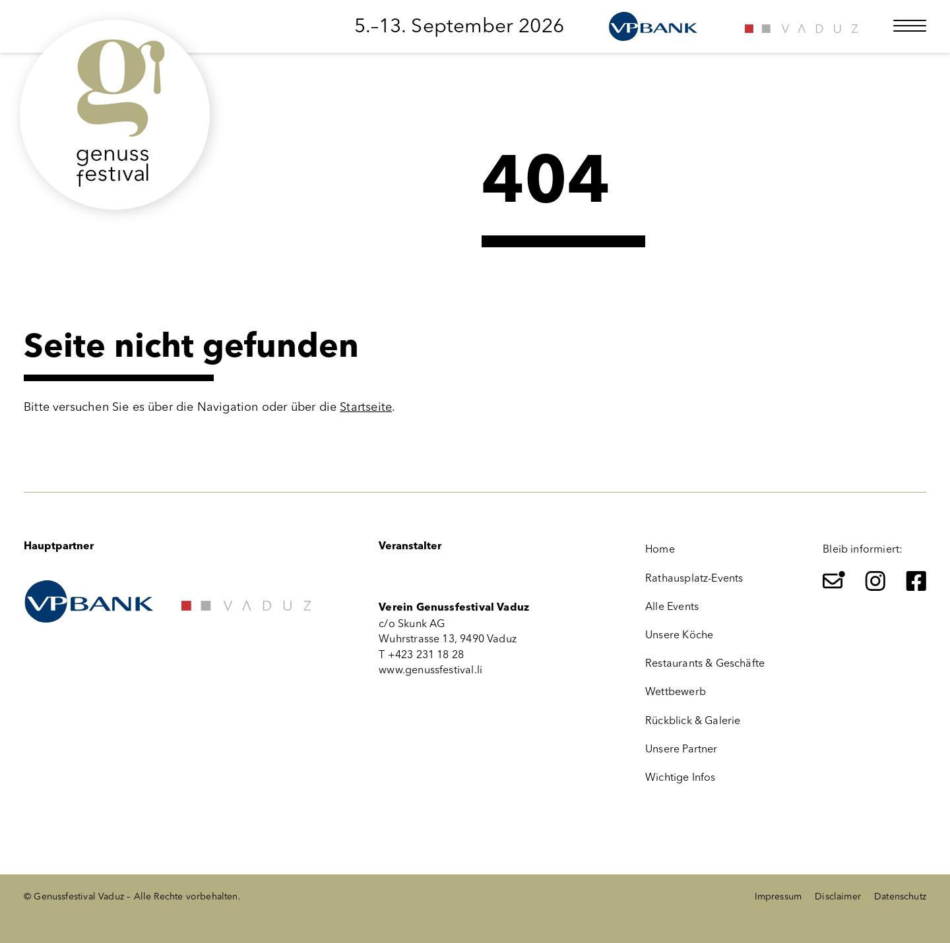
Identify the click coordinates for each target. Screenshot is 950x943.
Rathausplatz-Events (694, 578)
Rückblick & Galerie (692, 720)
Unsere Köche (679, 634)
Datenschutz (900, 896)
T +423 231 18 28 (421, 654)
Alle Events (672, 606)
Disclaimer (838, 896)
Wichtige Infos (680, 777)
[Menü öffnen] (909, 26)
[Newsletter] (834, 581)
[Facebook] (916, 581)
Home (660, 549)
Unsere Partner (681, 749)
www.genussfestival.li (430, 669)
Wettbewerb (675, 691)
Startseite (366, 407)
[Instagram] (875, 581)
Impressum (778, 896)
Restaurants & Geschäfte (705, 663)
